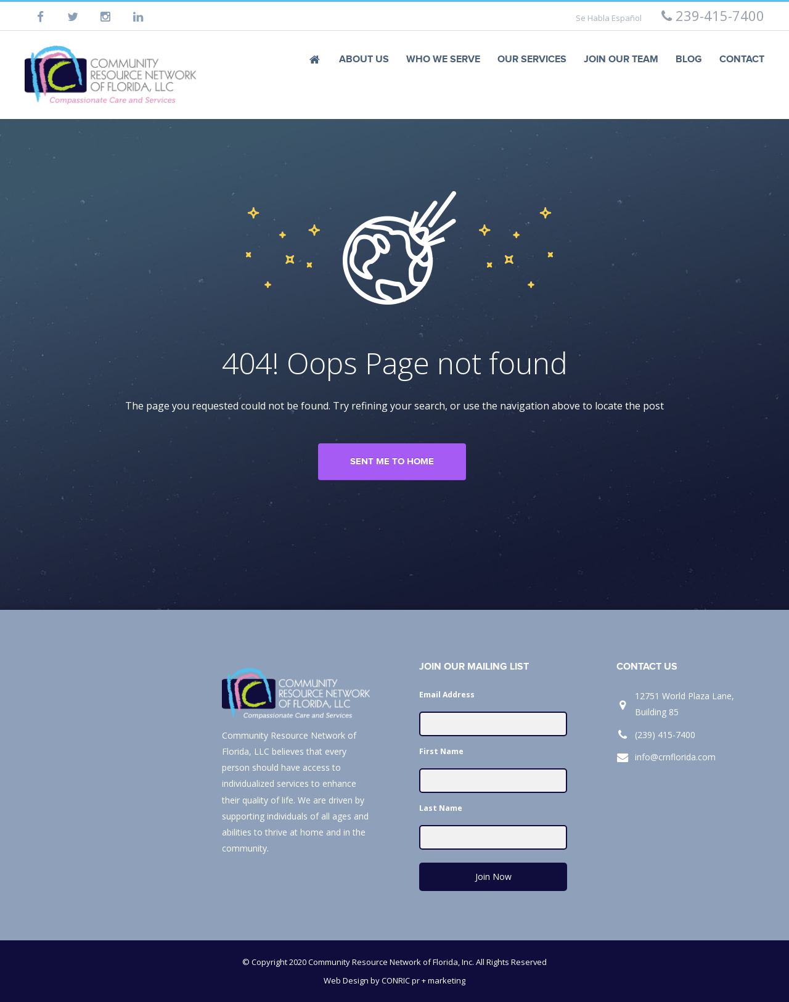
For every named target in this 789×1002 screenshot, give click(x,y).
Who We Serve (443, 59)
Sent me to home (392, 461)
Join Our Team (621, 59)
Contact (741, 59)
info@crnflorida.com (675, 757)
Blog (689, 59)
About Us (364, 59)
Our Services (531, 59)
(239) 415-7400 (665, 735)
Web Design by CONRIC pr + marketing (394, 980)
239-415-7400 (712, 15)
